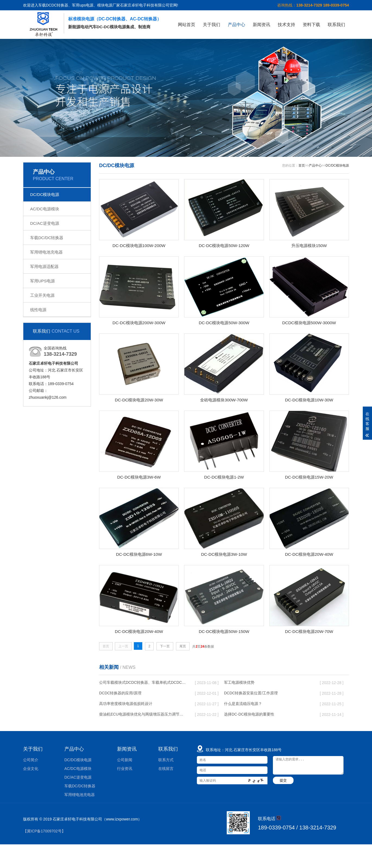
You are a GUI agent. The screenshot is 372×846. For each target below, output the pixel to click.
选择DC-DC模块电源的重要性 (249, 716)
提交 (283, 782)
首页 (301, 165)
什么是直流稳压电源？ (243, 705)
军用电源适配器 (44, 266)
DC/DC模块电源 (44, 194)
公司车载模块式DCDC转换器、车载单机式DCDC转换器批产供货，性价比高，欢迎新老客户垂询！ (143, 684)
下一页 (165, 648)
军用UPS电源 (42, 281)
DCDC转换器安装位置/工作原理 (251, 694)
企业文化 (30, 770)
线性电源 (38, 309)
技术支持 (286, 24)
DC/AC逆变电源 (44, 223)
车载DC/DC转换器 (47, 237)
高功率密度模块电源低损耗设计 (125, 705)
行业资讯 (124, 770)
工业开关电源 (42, 295)
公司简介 (30, 761)
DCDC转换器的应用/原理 (120, 694)
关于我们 (211, 24)
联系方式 (166, 761)
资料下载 (311, 24)
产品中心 (236, 24)
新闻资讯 (261, 24)
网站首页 (186, 24)
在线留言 (166, 770)
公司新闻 (124, 761)
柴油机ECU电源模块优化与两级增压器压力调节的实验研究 (143, 716)
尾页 (182, 648)
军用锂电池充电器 (46, 252)
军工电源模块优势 (239, 684)
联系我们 (336, 24)
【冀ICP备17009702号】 (44, 833)
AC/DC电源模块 (44, 209)
